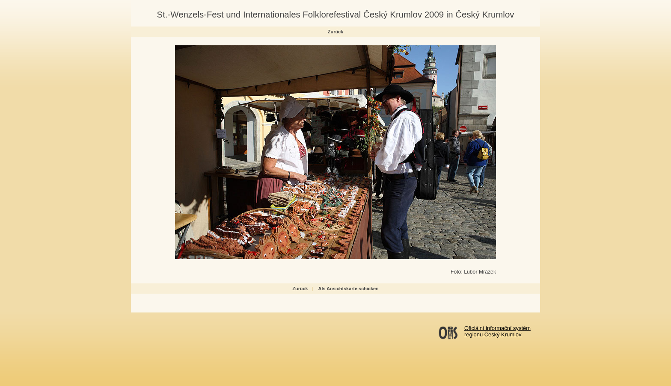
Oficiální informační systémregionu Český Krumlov (497, 331)
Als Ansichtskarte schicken (348, 288)
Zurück (335, 31)
